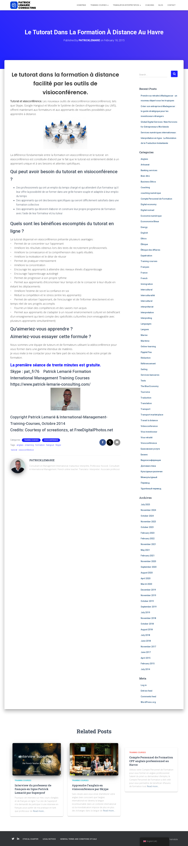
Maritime (145, 341)
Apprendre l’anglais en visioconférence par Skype (90, 787)
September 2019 (148, 607)
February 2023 (148, 533)
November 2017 (148, 646)
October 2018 (147, 624)
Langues (145, 329)
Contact (171, 5)
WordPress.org (148, 702)
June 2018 (146, 641)
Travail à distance (149, 420)
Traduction (146, 397)
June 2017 (146, 652)
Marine (144, 335)
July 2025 (145, 504)
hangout (50, 445)
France (144, 272)
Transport (145, 409)
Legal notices (49, 839)
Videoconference (149, 426)
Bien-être (145, 176)
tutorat (14, 450)
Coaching (149, 5)
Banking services (149, 170)
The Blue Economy (149, 386)
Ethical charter (30, 839)
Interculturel (146, 301)
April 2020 (145, 578)
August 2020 (147, 573)
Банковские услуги (150, 449)
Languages (146, 324)
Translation (146, 403)
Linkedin (18, 839)
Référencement (148, 363)
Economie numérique (151, 216)
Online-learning (148, 346)
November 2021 (148, 544)
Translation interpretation (127, 5)
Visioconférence (51, 440)
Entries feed (146, 691)
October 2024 (147, 516)
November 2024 (148, 510)
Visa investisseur (149, 432)
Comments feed (148, 696)
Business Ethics (148, 182)
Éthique (144, 244)
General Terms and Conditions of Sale (78, 839)
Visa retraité (146, 437)
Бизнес (144, 454)
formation (40, 445)
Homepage (81, 5)
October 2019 (147, 601)
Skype (58, 445)
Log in (144, 685)
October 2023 (147, 527)
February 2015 (148, 663)
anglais (20, 445)
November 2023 (148, 521)
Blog (160, 5)
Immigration (147, 284)
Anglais (144, 159)
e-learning (29, 445)
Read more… (39, 811)
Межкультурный (149, 477)
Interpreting (146, 318)
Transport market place (152, 415)
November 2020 (148, 561)
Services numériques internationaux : (159, 132)
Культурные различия (151, 471)
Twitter (13, 839)
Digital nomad (147, 210)
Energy (144, 227)
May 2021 (145, 550)
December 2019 (148, 590)
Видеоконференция (151, 460)
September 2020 (148, 567)
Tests (143, 380)
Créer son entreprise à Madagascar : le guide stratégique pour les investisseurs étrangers (158, 111)
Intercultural (146, 289)
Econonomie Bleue (150, 221)
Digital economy (148, 204)
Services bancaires (150, 375)
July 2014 (145, 669)
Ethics (144, 238)
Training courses (99, 5)
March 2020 (146, 584)
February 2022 (148, 538)
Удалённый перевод (151, 488)
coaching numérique (151, 193)
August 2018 (147, 629)
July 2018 (145, 635)
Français (145, 267)
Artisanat (145, 164)
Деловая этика (148, 466)
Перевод (145, 483)
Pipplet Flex (146, 352)
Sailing (144, 369)
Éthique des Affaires (150, 250)
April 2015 (145, 658)
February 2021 (148, 555)
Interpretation (147, 312)
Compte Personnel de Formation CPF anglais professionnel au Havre (151, 761)
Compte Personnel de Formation (156, 199)
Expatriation (146, 255)
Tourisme (145, 392)
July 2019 (145, 612)
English (144, 233)
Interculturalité (148, 295)
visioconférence (26, 450)
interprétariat (147, 307)
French (144, 278)
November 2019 (148, 595)
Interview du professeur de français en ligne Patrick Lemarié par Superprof (33, 789)
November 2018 (148, 618)
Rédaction (146, 358)
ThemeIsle (173, 839)
